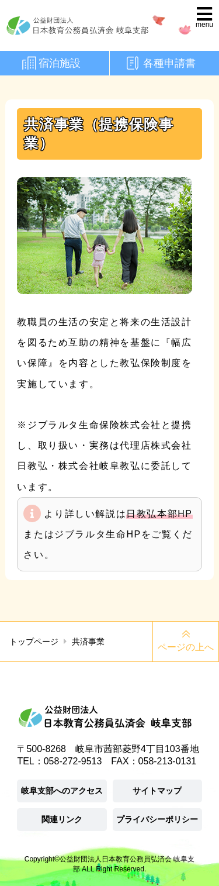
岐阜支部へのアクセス (62, 790)
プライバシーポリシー (157, 819)
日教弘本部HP (159, 514)
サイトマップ (157, 790)
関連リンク (61, 819)
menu (204, 24)
